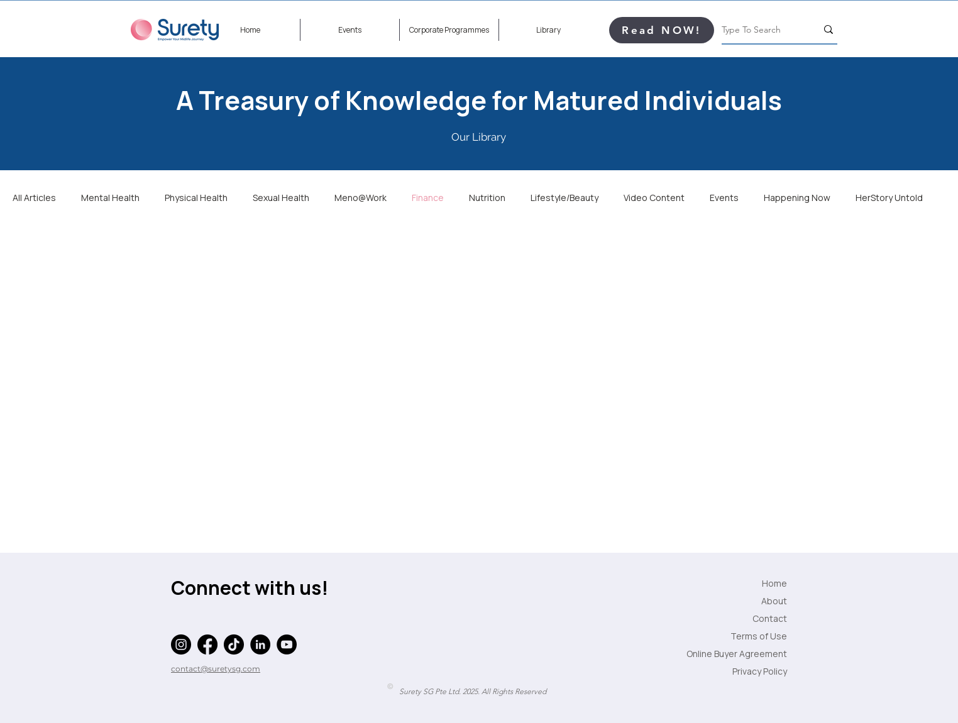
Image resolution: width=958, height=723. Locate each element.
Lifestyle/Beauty (564, 198)
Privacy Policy (759, 671)
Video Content (654, 198)
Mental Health (110, 198)
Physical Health (196, 198)
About (774, 601)
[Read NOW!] (661, 30)
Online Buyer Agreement (755, 654)
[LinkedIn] (260, 644)
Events (724, 198)
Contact (769, 618)
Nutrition (487, 198)
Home (774, 583)
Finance (428, 198)
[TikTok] (234, 644)
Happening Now (797, 198)
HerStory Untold (889, 198)
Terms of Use (758, 636)
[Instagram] (181, 644)
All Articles (34, 198)
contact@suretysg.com (215, 668)
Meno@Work (360, 198)
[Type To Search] (760, 29)
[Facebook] (207, 644)
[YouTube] (287, 644)
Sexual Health (281, 198)
